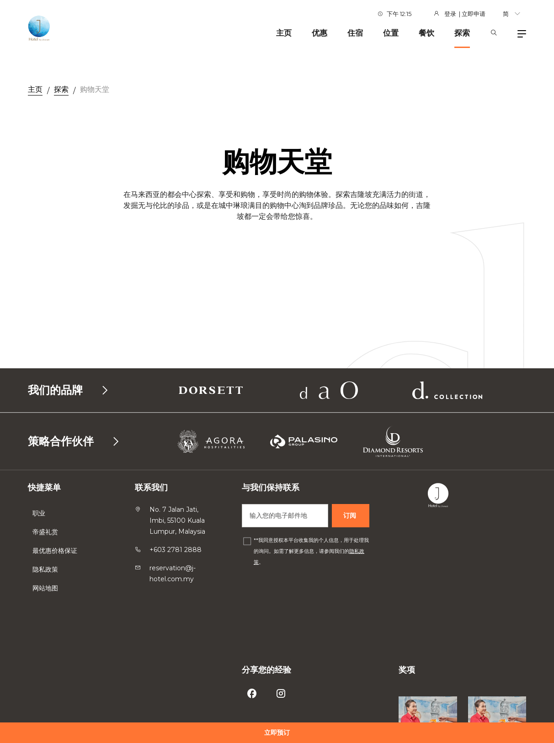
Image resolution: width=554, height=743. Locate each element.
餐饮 (426, 32)
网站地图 (46, 588)
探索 (462, 32)
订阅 (350, 515)
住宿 (355, 32)
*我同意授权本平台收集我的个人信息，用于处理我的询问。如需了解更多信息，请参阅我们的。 (311, 551)
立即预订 (277, 732)
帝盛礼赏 (45, 532)
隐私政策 (46, 569)
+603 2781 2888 (175, 550)
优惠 (319, 32)
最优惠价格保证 (55, 551)
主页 (284, 32)
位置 (391, 32)
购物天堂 (94, 89)
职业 (38, 513)
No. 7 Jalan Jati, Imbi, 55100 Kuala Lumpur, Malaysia (177, 520)
